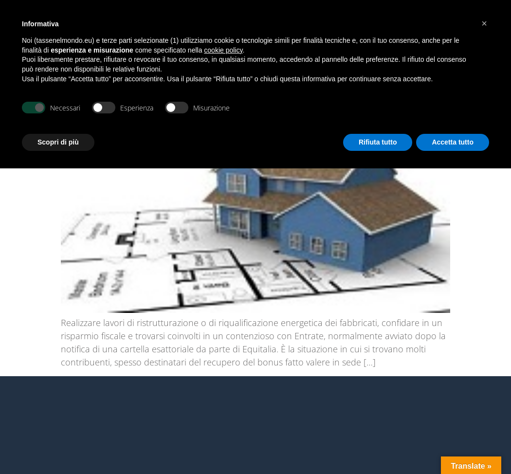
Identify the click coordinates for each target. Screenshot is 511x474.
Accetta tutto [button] (453, 142)
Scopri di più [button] (58, 142)
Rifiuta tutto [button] (378, 142)
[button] (484, 23)
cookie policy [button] (223, 50)
